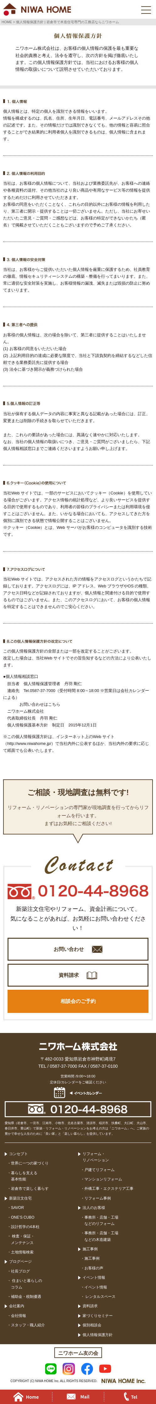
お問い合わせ (69, 949)
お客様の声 (93, 1268)
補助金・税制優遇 (26, 1296)
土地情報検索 (22, 1252)
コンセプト (18, 1154)
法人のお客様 (94, 1207)
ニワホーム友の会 (78, 1353)
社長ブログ (20, 1271)
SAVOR (17, 1207)
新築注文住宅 (20, 1198)
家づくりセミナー (98, 1316)
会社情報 (18, 1316)
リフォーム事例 (97, 1198)
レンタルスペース (100, 1296)
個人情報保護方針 (98, 1335)
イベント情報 (94, 1277)
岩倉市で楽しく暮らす (30, 1188)
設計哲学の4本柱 (25, 1227)
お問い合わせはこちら (39, 704)
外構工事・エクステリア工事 (108, 1188)
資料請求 (69, 975)
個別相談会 (92, 1325)
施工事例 (90, 1249)
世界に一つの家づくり (30, 1163)
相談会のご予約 (78, 1001)
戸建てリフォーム (99, 1170)
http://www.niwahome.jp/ (29, 743)
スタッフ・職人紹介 (28, 1325)
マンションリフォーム (103, 1179)
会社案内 (16, 1306)
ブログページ (20, 1261)
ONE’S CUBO (23, 1217)
